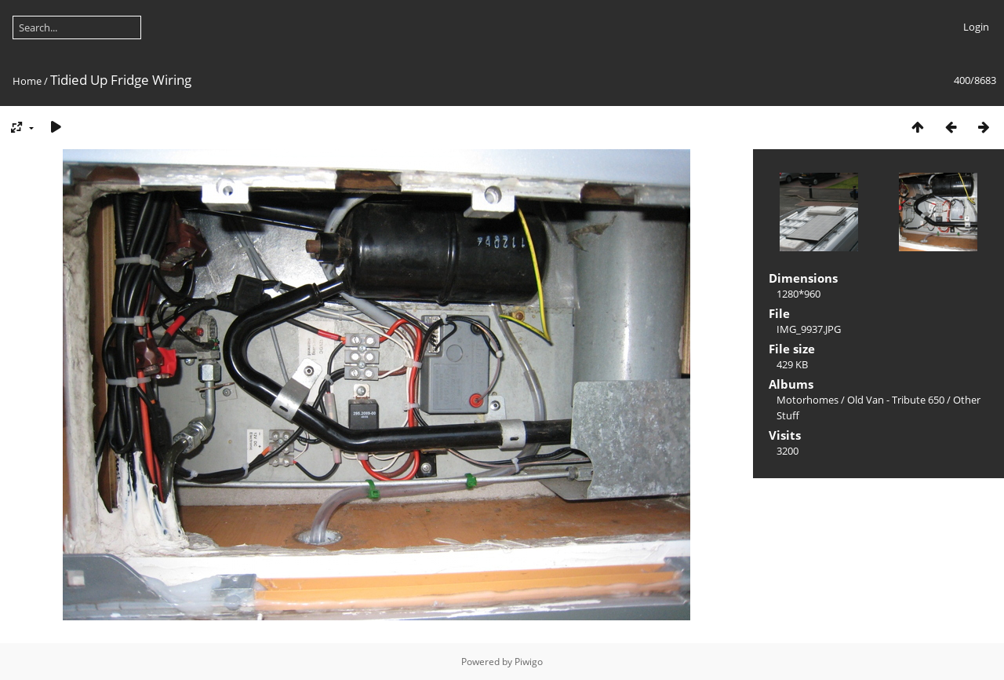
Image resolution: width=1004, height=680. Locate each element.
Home (27, 81)
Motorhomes (807, 400)
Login (976, 27)
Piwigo (529, 661)
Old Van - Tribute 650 (895, 400)
